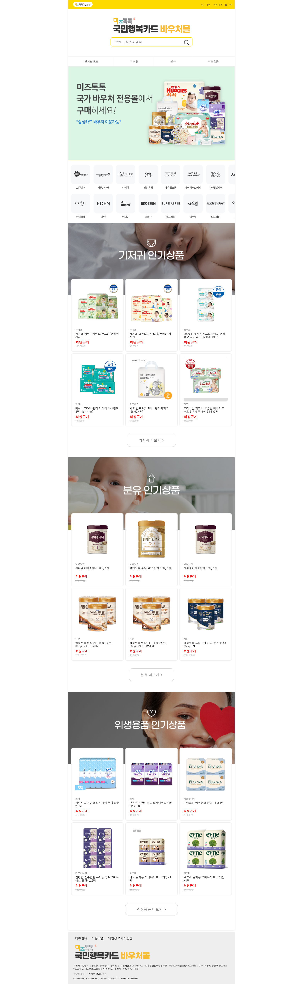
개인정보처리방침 (120, 938)
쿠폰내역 (217, 4)
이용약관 (97, 938)
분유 (173, 61)
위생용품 (213, 61)
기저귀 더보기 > (151, 440)
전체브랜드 (91, 61)
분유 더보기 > (151, 674)
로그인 (228, 4)
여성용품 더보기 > (151, 909)
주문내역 (205, 4)
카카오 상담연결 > (97, 973)
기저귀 (134, 61)
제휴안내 (81, 938)
